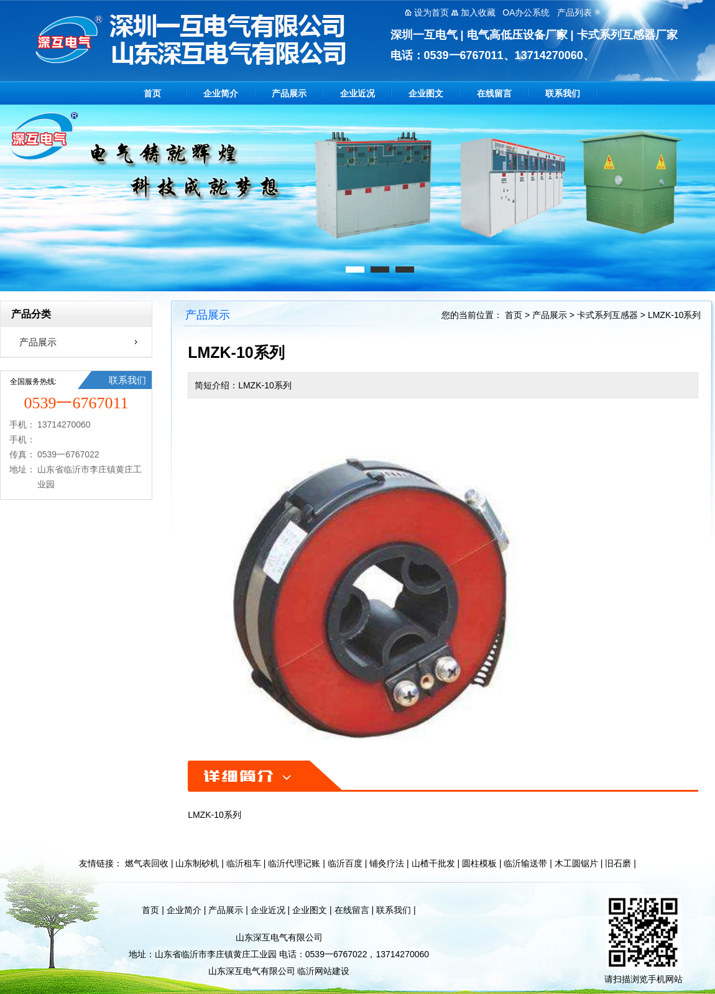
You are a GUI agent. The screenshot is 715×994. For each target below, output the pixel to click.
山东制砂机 (197, 863)
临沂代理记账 (294, 863)
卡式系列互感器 (607, 315)
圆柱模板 (479, 863)
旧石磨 (618, 863)
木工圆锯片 (576, 863)
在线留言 (494, 93)
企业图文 (425, 93)
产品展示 (289, 93)
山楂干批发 (433, 863)
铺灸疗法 (386, 863)
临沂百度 (345, 863)
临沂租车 (243, 863)
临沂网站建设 (323, 971)
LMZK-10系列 (674, 315)
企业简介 (220, 93)
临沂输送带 (525, 863)
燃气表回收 (146, 863)
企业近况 (357, 93)
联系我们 (562, 93)
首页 (152, 93)
